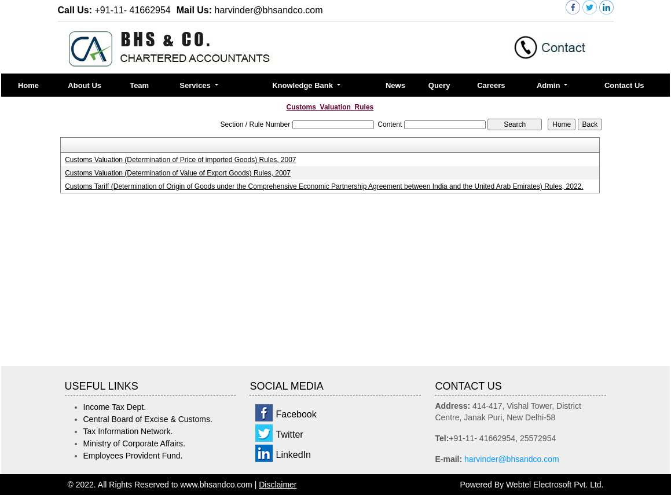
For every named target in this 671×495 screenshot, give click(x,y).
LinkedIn (293, 455)
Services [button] (195, 85)
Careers (491, 85)
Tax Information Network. (128, 431)
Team (139, 85)
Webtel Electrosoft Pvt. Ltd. (555, 484)
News (395, 85)
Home (28, 85)
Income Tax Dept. (114, 407)
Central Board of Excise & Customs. (147, 419)
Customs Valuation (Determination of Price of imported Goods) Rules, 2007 (180, 160)
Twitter (289, 434)
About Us (84, 85)
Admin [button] (549, 85)
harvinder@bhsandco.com (511, 459)
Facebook (296, 414)
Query (439, 85)
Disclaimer (277, 484)
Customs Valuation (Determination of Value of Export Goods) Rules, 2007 (178, 173)
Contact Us (624, 85)
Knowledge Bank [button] (303, 85)
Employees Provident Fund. (133, 455)
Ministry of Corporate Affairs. (134, 443)
